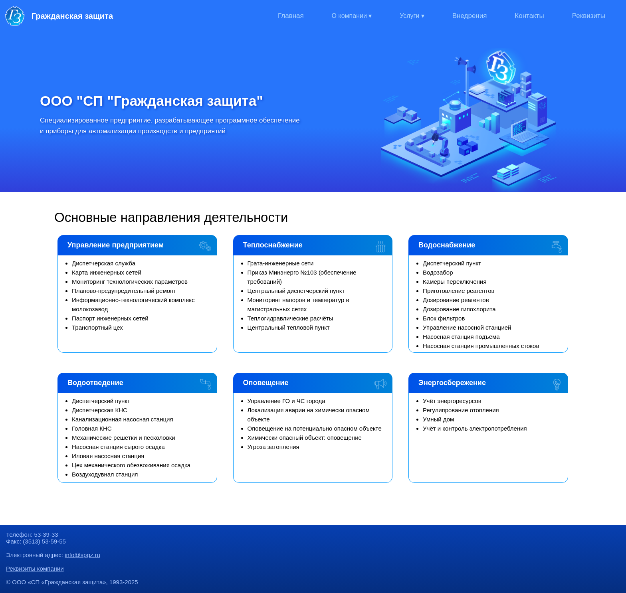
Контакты (529, 16)
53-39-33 (46, 534)
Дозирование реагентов (456, 299)
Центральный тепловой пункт (289, 327)
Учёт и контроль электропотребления (475, 428)
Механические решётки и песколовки (123, 437)
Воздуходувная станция (105, 474)
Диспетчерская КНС (99, 410)
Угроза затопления (273, 446)
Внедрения (469, 16)
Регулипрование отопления (461, 410)
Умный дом (438, 419)
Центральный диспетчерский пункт (296, 290)
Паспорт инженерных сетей (110, 318)
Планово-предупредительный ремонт (124, 290)
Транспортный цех (97, 327)
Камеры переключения (455, 281)
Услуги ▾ (412, 15)
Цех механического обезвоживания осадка (131, 465)
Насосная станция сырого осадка (118, 446)
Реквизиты (588, 16)
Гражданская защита (59, 16)
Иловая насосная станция (108, 456)
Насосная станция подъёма (461, 336)
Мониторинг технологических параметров (130, 281)
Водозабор (438, 272)
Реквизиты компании (35, 568)
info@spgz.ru (82, 554)
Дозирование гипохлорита (459, 309)
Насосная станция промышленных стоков (481, 345)
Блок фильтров (444, 318)
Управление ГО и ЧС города (286, 400)
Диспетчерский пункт (452, 263)
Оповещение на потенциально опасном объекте (315, 428)
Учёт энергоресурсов (452, 400)
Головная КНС (92, 428)
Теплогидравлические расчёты (290, 318)
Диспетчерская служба (103, 263)
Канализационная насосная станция (122, 419)
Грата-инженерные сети (281, 263)
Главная (291, 16)
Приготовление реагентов (458, 290)
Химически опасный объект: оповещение (305, 437)
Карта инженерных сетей (106, 272)
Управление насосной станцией (467, 327)
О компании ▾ (352, 15)
